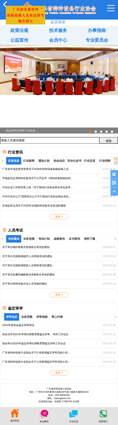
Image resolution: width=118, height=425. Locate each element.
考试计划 (44, 238)
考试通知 (13, 238)
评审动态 (11, 316)
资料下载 (89, 238)
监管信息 (13, 160)
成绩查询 (59, 238)
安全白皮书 (74, 160)
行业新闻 (28, 160)
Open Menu (111, 8)
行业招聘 (104, 160)
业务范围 (28, 238)
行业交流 (89, 160)
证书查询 (74, 238)
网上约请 (57, 316)
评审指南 (42, 316)
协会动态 (59, 160)
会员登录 (57, 22)
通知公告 (44, 160)
